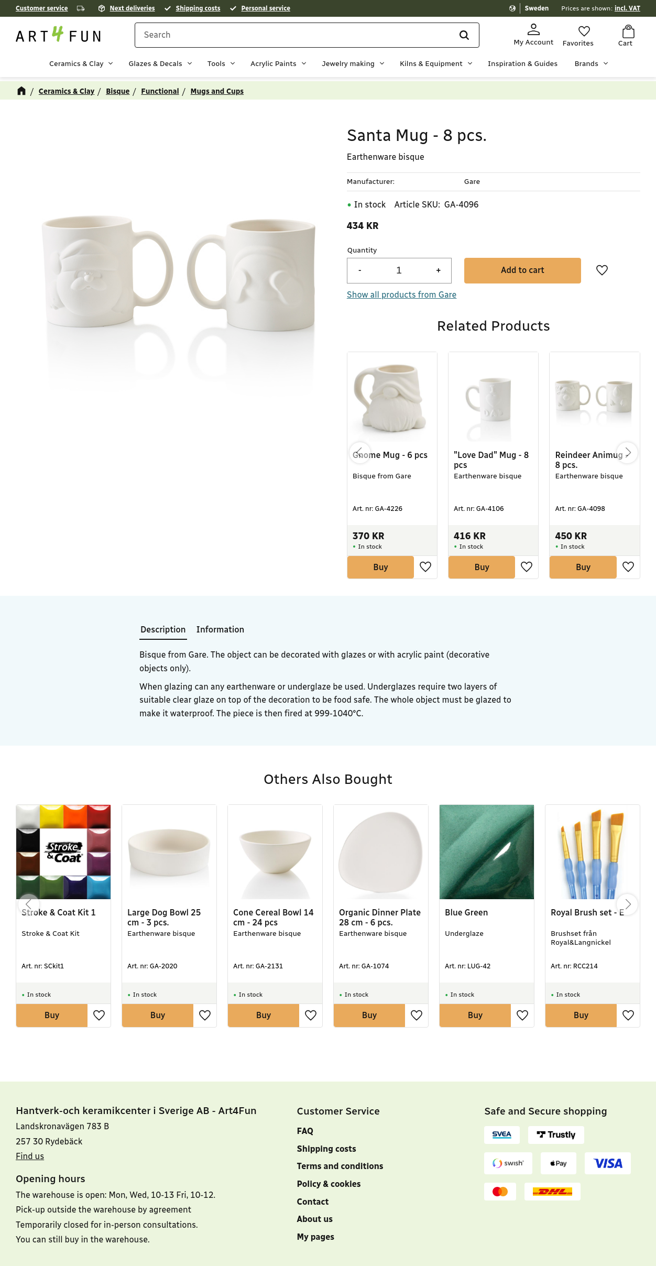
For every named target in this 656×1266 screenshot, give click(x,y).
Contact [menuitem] (313, 1214)
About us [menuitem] (315, 1231)
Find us (30, 1168)
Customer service (42, 8)
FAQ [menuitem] (305, 1143)
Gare (472, 177)
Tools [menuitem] (216, 65)
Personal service (266, 8)
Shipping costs (198, 8)
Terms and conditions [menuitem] (340, 1178)
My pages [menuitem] (315, 1249)
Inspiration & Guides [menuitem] (523, 65)
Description (163, 626)
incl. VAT (627, 8)
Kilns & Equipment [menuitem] (431, 65)
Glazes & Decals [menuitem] (155, 65)
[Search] (449, 38)
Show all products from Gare (402, 291)
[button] (578, 36)
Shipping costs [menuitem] (326, 1161)
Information (220, 626)
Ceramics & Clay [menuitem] (76, 65)
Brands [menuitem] (586, 65)
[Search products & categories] (313, 38)
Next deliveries (132, 8)
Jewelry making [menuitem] (348, 65)
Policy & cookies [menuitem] (329, 1196)
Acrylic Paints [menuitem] (273, 65)
